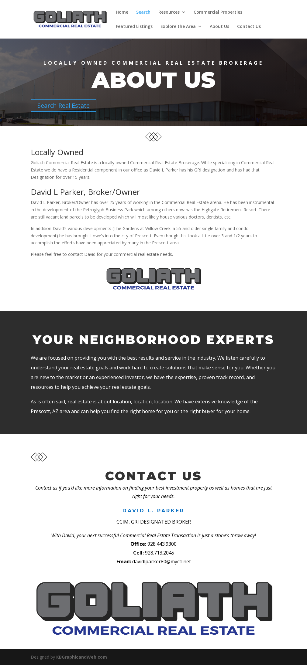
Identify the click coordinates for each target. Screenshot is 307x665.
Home (122, 12)
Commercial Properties (218, 12)
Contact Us (249, 26)
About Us (219, 26)
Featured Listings (134, 26)
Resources (169, 12)
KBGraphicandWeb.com (81, 657)
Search (143, 12)
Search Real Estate (63, 105)
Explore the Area (178, 26)
